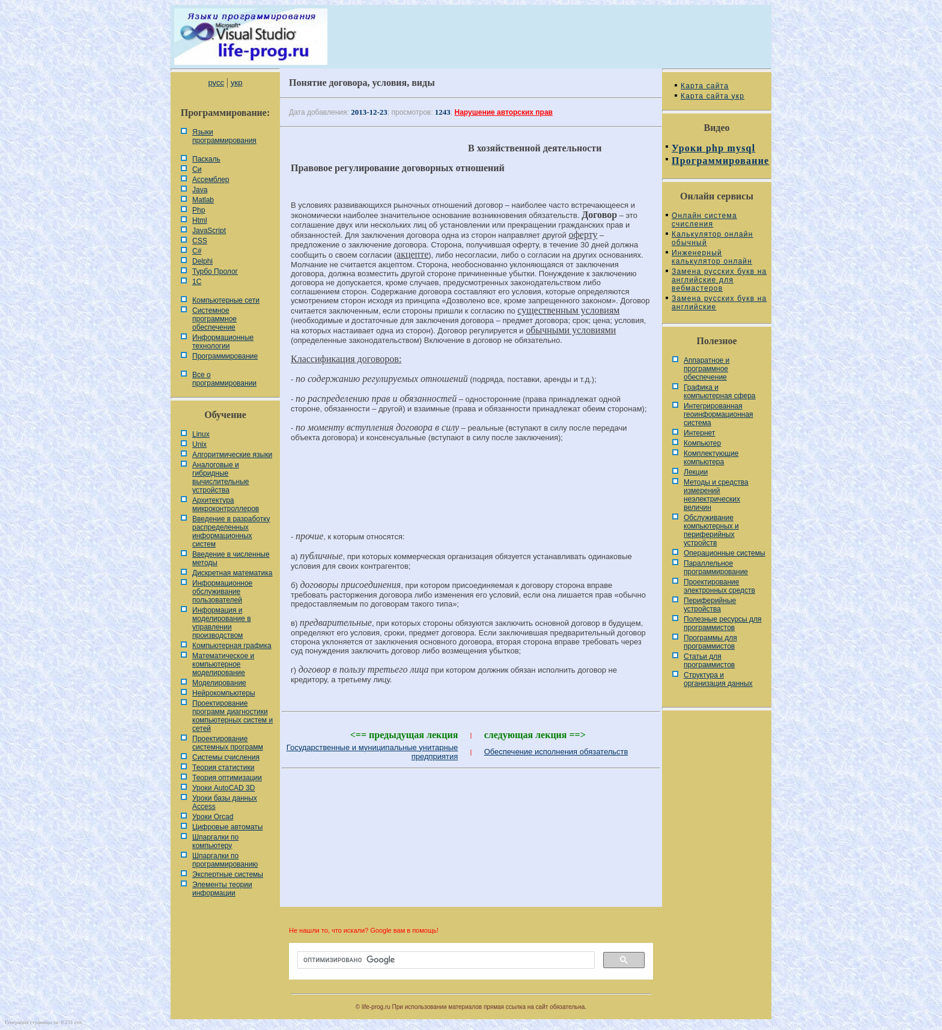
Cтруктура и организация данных (718, 679)
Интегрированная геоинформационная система (718, 414)
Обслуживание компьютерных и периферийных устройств (711, 530)
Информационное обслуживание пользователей (222, 591)
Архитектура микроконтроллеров (225, 504)
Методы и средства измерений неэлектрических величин (716, 495)
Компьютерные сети (226, 300)
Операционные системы (724, 553)
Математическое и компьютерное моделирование (223, 664)
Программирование (225, 356)
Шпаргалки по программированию (225, 860)
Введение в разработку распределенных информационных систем (231, 531)
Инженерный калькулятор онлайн (712, 257)
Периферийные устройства (710, 604)
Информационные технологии (223, 341)
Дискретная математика (232, 573)
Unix (199, 444)
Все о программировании (224, 379)
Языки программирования (224, 136)
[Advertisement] (471, 492)
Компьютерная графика (232, 645)
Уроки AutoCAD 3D (223, 788)
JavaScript (209, 230)
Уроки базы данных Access (224, 802)
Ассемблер (210, 179)
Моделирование (219, 683)
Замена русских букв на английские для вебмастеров (719, 279)
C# (196, 251)
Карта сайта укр (712, 96)
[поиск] (444, 960)
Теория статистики (223, 767)
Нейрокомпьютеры (223, 693)
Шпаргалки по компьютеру (215, 841)
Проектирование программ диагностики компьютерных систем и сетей (232, 716)
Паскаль (206, 159)
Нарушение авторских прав (504, 112)
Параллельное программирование (716, 567)
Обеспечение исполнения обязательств (556, 751)
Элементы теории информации (222, 888)
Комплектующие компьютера (711, 457)
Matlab (203, 200)
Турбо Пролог (215, 271)
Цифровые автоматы (227, 827)
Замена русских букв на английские (719, 302)
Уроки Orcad (212, 817)
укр (236, 82)
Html (199, 220)
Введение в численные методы (231, 558)
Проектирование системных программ (227, 743)
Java (199, 190)
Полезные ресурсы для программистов (723, 623)
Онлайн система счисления (704, 219)
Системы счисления (226, 757)
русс (215, 82)
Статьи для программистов (709, 660)
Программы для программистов (710, 642)
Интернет (699, 433)
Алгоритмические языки (232, 454)
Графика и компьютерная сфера (720, 391)
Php (198, 210)
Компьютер (702, 443)
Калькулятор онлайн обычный (712, 238)
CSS (199, 241)
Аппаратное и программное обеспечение (706, 368)
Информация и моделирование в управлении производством (221, 623)
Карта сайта (705, 86)
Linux (201, 434)
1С (196, 281)
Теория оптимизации (227, 778)
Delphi (202, 261)
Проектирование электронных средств (719, 586)
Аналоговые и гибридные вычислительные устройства (220, 477)
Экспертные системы (227, 874)
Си (196, 169)
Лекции (696, 472)
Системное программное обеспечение (214, 319)
